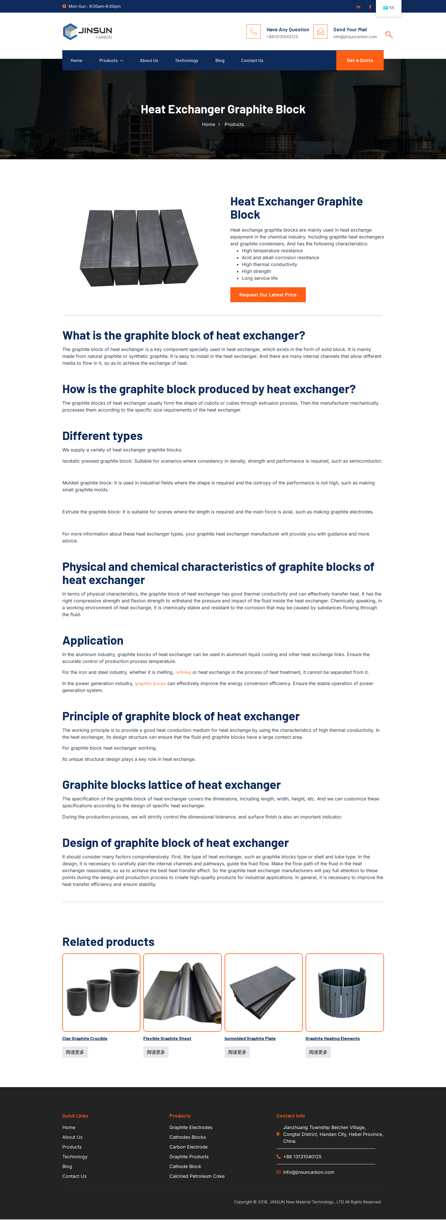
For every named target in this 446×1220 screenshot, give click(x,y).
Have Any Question (288, 29)
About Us (150, 60)
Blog (222, 60)
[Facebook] (369, 6)
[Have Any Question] (253, 31)
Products (112, 61)
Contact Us (255, 60)
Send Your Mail (350, 29)
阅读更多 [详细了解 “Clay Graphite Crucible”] (75, 1052)
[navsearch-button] (387, 29)
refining (183, 672)
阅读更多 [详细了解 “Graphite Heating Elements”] (318, 1052)
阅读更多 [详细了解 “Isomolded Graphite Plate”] (237, 1052)
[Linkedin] (358, 6)
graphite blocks (150, 683)
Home (77, 60)
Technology (188, 60)
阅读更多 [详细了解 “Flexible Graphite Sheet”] (156, 1052)
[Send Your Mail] (320, 31)
